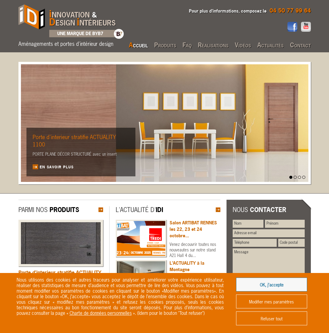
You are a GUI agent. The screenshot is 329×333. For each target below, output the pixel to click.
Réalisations (213, 45)
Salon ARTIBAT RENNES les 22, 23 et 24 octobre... (193, 229)
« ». (101, 313)
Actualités (270, 45)
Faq (187, 45)
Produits (165, 45)
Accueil (138, 45)
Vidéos (243, 45)
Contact (300, 45)
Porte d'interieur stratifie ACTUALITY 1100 (74, 141)
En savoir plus (57, 166)
